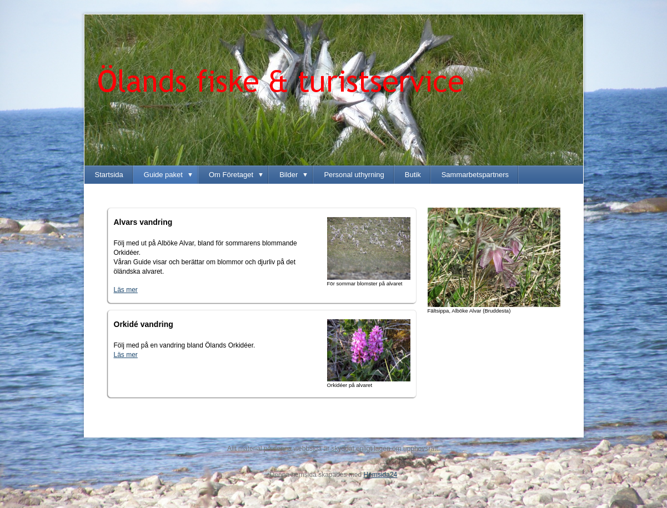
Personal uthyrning (354, 174)
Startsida (109, 174)
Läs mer (126, 355)
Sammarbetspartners (475, 174)
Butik (413, 174)
